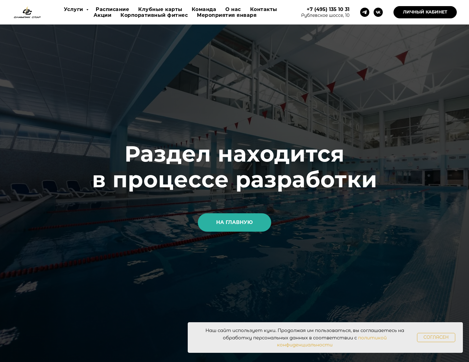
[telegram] (364, 12)
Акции (103, 15)
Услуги (74, 9)
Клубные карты (160, 9)
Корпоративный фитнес (154, 15)
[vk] (378, 12)
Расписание (112, 9)
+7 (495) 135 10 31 (328, 9)
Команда (204, 9)
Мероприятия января (227, 15)
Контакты (263, 9)
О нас (233, 9)
